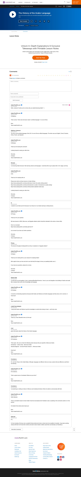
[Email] (24, 97)
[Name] (24, 93)
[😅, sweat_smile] (53, 75)
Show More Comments (16, 429)
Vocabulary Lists (18, 451)
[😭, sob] (57, 75)
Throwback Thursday (34, 25)
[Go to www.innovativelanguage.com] (40, 471)
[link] (64, 6)
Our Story (31, 447)
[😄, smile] (38, 75)
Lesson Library (11, 6)
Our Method (31, 445)
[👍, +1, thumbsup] (70, 75)
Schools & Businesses (33, 458)
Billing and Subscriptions (48, 449)
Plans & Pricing (32, 452)
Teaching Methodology (47, 454)
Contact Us (45, 458)
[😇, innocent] (60, 75)
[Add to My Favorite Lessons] (35, 21)
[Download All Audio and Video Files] (48, 21)
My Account (45, 451)
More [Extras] (41, 2)
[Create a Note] (40, 21)
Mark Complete (23, 21)
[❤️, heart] (68, 75)
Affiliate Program (32, 462)
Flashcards (17, 449)
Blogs (30, 460)
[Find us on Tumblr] (58, 460)
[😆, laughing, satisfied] (51, 75)
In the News (31, 454)
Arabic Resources (18, 452)
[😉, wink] (55, 75)
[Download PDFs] (44, 21)
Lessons (20, 2)
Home (16, 445)
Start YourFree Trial (76, 2)
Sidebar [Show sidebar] (69, 6)
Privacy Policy (55, 473)
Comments (25, 31)
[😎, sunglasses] (47, 75)
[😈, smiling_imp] (66, 75)
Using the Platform (46, 452)
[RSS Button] (10, 75)
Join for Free (40, 58)
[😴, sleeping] (62, 75)
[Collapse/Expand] (40, 71)
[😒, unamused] (45, 75)
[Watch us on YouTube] (61, 457)
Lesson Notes (14, 31)
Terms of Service (53, 474)
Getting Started (46, 447)
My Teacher (35, 2)
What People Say (32, 451)
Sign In (68, 2)
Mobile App (17, 456)
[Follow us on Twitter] (58, 457)
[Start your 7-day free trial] (61, 447)
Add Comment (16, 100)
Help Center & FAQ (47, 445)
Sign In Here (44, 62)
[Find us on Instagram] (61, 460)
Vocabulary (27, 2)
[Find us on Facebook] (63, 457)
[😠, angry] (49, 75)
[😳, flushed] (40, 75)
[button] (64, 2)
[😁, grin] (42, 75)
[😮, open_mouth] (64, 75)
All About (17, 6)
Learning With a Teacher (48, 456)
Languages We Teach (33, 456)
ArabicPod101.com (48, 473)
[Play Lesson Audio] (12, 14)
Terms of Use (61, 473)
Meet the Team (32, 449)
